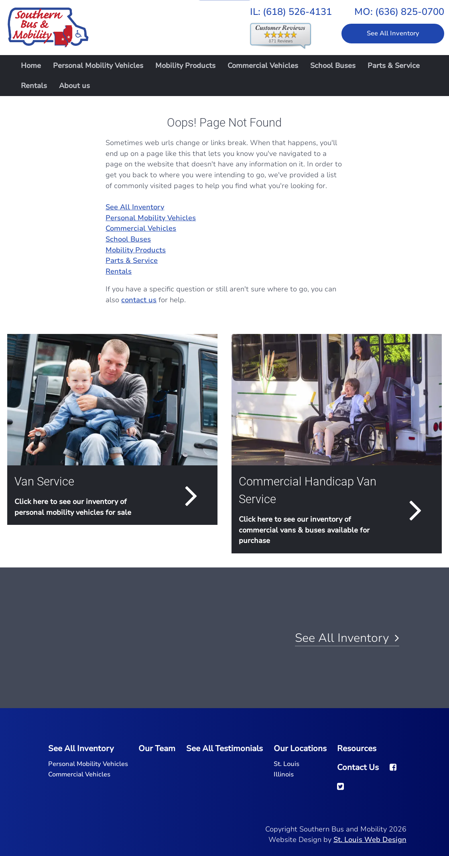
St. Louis (286, 764)
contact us (138, 300)
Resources (356, 748)
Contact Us (358, 767)
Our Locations (300, 748)
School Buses (333, 65)
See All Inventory (393, 33)
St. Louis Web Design (369, 839)
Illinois (284, 774)
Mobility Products (185, 65)
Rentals (34, 85)
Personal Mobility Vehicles (98, 65)
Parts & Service (394, 65)
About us (74, 85)
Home (31, 65)
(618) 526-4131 (297, 11)
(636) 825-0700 (409, 11)
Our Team (156, 748)
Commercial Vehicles (263, 65)
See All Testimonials (224, 748)
